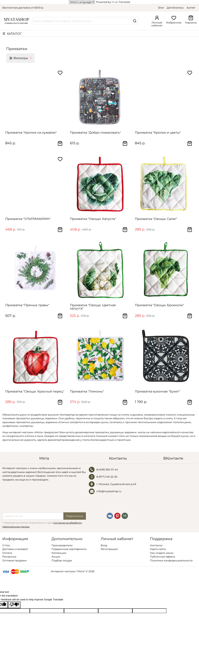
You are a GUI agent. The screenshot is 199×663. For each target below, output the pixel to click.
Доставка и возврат (15, 549)
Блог (161, 7)
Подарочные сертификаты (68, 549)
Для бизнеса (175, 7)
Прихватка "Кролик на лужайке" (31, 132)
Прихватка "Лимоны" (87, 391)
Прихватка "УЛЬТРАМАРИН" (28, 219)
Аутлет (191, 7)
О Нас (6, 545)
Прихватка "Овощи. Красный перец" (34, 391)
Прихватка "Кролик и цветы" (158, 132)
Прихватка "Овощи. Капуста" (93, 219)
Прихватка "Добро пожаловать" (95, 132)
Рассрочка (9, 556)
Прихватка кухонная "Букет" (157, 391)
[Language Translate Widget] (82, 2)
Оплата (7, 552)
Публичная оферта (162, 556)
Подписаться (74, 516)
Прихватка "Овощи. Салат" (156, 219)
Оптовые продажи (14, 560)
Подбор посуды (61, 560)
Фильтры (20, 58)
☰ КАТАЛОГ (12, 33)
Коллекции (58, 552)
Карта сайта (158, 549)
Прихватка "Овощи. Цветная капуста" (93, 306)
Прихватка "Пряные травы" (27, 305)
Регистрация (109, 549)
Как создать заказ (161, 552)
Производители (61, 545)
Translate (121, 1)
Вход (104, 545)
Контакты (156, 545)
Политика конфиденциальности (171, 560)
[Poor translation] (14, 604)
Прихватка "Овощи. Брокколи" (159, 305)
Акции (55, 556)
